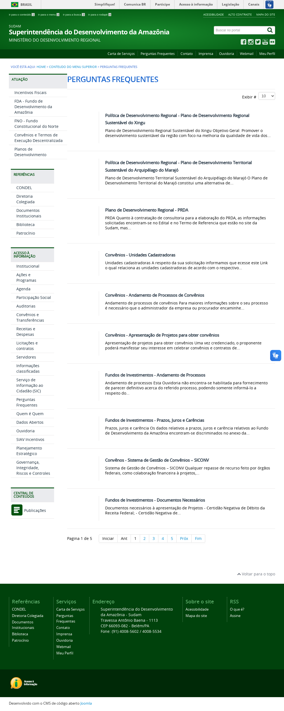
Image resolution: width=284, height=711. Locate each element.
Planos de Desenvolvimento (30, 151)
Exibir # (258, 96)
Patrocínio (25, 233)
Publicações (28, 510)
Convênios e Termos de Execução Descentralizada (38, 137)
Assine (235, 615)
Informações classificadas (28, 368)
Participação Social (33, 297)
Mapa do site (265, 14)
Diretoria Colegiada (25, 199)
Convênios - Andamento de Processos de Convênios (154, 295)
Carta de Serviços (121, 53)
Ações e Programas (26, 277)
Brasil (26, 4)
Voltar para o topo (256, 574)
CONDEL (24, 187)
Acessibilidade (213, 14)
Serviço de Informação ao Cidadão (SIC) (29, 385)
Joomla (86, 703)
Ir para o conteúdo (22, 14)
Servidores (26, 357)
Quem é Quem (30, 413)
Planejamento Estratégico (29, 450)
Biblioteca (25, 224)
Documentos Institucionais (28, 213)
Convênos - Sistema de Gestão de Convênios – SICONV (157, 460)
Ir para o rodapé (99, 14)
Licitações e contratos (27, 345)
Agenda (23, 288)
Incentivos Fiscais (30, 92)
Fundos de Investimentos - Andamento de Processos (155, 375)
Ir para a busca (74, 14)
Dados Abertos (30, 422)
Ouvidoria (226, 53)
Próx (184, 538)
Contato (187, 53)
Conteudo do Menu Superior (73, 67)
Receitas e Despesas (25, 331)
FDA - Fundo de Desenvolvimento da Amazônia (33, 106)
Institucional (27, 266)
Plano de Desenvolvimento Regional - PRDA (146, 210)
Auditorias (26, 306)
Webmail (246, 53)
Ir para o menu (49, 14)
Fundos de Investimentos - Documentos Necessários (155, 500)
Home (41, 67)
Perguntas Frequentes (158, 53)
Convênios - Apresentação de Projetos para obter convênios (162, 335)
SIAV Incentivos (30, 439)
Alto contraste (240, 14)
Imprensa (206, 53)
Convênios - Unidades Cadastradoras (140, 255)
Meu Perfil (267, 53)
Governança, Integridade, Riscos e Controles (33, 467)
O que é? (237, 609)
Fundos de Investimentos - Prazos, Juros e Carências (154, 420)
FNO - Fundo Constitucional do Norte (36, 123)
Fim (198, 538)
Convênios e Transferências (30, 317)
